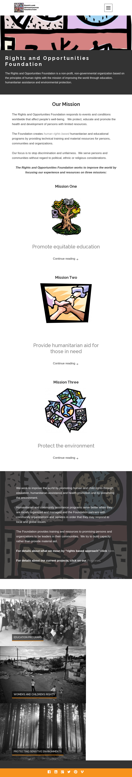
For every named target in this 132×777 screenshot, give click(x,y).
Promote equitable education (66, 247)
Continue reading (73, 258)
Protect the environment (66, 446)
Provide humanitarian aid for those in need (66, 348)
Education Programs (28, 637)
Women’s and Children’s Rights (34, 694)
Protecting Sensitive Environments (38, 751)
